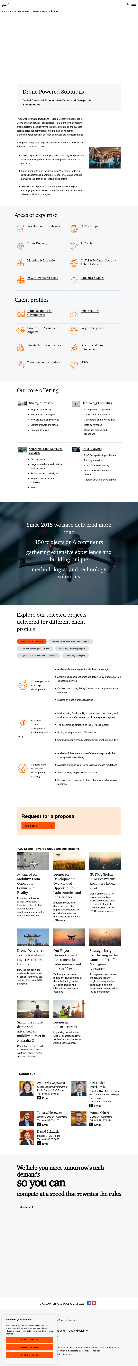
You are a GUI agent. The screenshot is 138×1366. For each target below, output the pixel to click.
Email (45, 1099)
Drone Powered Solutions (45, 11)
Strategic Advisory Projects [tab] (33, 641)
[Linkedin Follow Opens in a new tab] (39, 1099)
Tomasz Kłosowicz (49, 1114)
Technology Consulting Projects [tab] (76, 649)
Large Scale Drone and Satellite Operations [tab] (40, 657)
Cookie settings (29, 1361)
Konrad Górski (99, 1114)
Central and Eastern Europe (15, 11)
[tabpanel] (69, 730)
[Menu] (133, 4)
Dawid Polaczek (48, 1133)
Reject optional (29, 1354)
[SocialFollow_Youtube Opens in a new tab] (94, 1304)
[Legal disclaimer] (79, 1332)
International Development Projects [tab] (36, 649)
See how (26, 1208)
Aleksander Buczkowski (97, 1086)
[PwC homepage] (5, 4)
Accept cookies (29, 1346)
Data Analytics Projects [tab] (80, 657)
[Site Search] (128, 4)
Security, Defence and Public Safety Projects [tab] (74, 641)
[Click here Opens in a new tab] (38, 827)
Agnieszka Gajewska (51, 1084)
